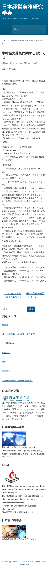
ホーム (4, 40)
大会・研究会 (14, 40)
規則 (4, 362)
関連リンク (7, 371)
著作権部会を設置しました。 (35, 295)
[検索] (26, 29)
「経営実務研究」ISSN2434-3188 (17, 380)
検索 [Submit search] (42, 29)
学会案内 (6, 352)
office (11, 63)
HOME (5, 324)
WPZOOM (25, 564)
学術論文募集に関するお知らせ (13, 295)
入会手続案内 (8, 343)
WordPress (16, 561)
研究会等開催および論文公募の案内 (18, 334)
